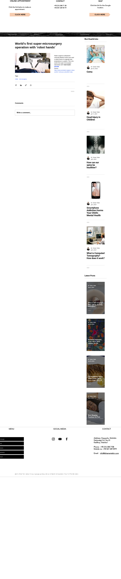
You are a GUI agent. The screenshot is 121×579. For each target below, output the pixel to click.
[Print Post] (31, 85)
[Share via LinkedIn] (21, 85)
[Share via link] (26, 85)
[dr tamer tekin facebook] (67, 439)
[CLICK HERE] (20, 14)
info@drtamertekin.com (109, 453)
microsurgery (23, 79)
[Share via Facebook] (16, 85)
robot (16, 79)
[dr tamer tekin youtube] (60, 439)
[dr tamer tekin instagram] (53, 439)
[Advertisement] (36, 491)
